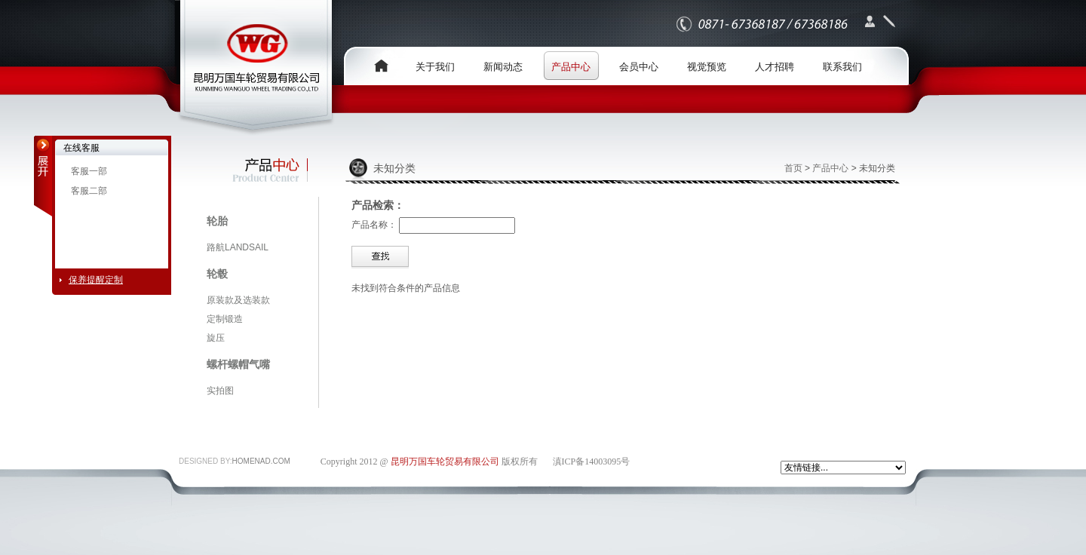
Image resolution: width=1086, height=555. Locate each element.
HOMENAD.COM (261, 461)
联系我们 (842, 66)
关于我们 (435, 66)
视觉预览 (706, 66)
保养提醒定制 (96, 279)
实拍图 (220, 390)
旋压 (216, 338)
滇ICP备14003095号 (591, 461)
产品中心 (571, 66)
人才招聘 (774, 66)
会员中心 (638, 66)
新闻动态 (503, 66)
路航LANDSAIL (237, 247)
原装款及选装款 (238, 300)
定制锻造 (225, 319)
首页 (793, 168)
